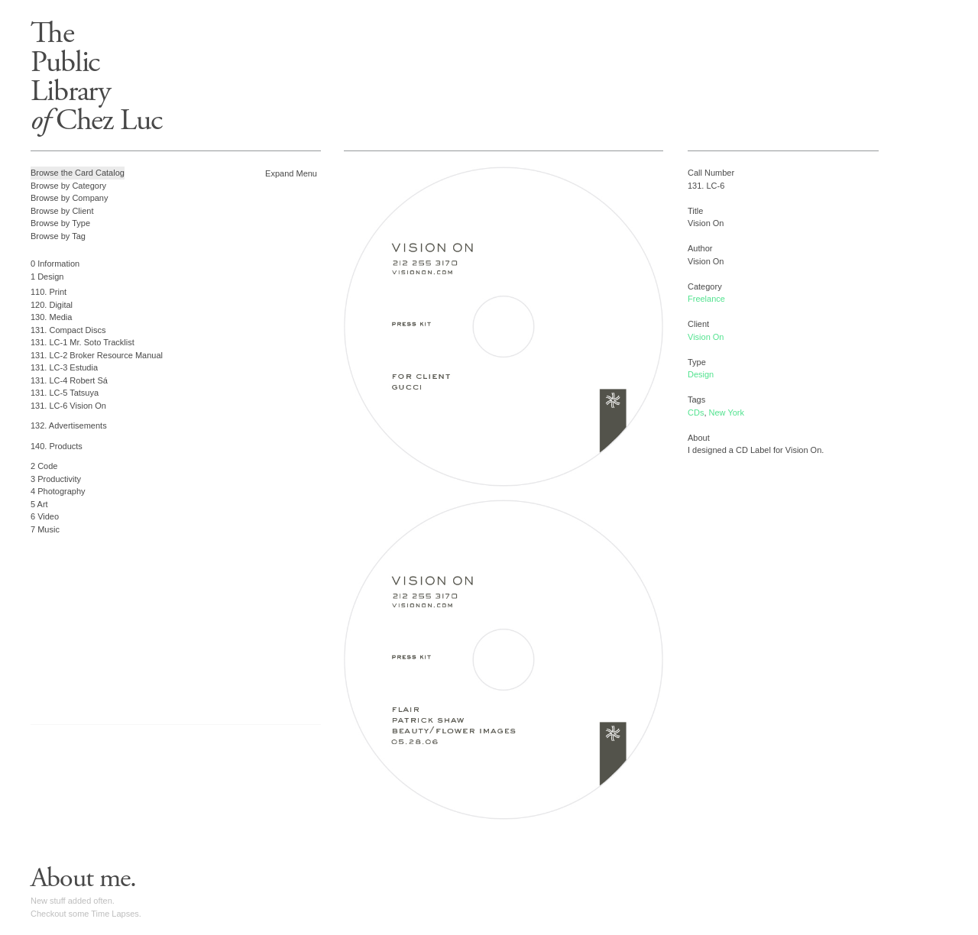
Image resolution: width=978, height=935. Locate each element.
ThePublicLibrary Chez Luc (96, 77)
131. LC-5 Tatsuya (65, 392)
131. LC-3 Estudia (64, 367)
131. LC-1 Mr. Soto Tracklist (82, 342)
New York (726, 412)
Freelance (706, 298)
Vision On (706, 336)
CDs (696, 412)
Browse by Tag (58, 236)
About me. (83, 878)
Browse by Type (60, 223)
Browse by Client (62, 210)
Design (701, 374)
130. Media (51, 317)
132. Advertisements (69, 425)
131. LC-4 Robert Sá (69, 380)
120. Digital (52, 304)
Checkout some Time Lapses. (86, 913)
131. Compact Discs (68, 330)
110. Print (48, 291)
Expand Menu (291, 173)
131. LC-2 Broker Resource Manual (97, 355)
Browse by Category (68, 185)
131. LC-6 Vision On (68, 405)
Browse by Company (69, 197)
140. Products (57, 446)
